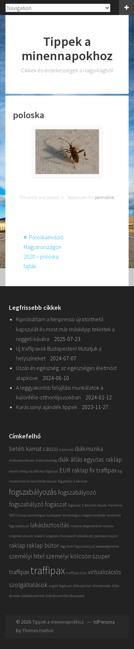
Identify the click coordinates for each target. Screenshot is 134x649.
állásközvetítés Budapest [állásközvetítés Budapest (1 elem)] (65, 595)
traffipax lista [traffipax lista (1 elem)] (76, 573)
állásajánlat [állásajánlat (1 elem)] (82, 585)
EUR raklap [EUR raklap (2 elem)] (73, 470)
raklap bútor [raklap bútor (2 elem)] (42, 545)
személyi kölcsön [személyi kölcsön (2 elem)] (68, 556)
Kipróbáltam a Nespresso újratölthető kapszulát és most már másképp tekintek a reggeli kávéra (65, 329)
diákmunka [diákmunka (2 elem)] (89, 449)
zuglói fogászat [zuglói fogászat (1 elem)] (60, 585)
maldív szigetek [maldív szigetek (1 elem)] (46, 536)
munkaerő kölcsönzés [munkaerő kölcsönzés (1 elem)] (76, 536)
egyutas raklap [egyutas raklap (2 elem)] (103, 459)
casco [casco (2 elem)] (50, 449)
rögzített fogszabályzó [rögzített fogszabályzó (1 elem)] (77, 546)
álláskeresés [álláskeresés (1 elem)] (101, 585)
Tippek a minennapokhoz (67, 48)
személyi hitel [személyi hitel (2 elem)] (27, 556)
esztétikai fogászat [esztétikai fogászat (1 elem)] (43, 471)
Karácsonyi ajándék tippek (46, 406)
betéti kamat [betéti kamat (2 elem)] (25, 449)
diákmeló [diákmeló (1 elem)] (66, 449)
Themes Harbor (38, 630)
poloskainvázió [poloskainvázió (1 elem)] (106, 536)
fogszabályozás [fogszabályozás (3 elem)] (33, 492)
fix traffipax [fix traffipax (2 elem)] (102, 470)
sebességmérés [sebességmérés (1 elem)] (107, 546)
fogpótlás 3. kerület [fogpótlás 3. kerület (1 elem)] (73, 481)
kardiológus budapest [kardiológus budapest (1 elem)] (44, 515)
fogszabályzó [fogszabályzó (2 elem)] (26, 504)
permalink (104, 197)
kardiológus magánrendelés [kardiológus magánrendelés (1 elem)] (84, 515)
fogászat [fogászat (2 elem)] (56, 504)
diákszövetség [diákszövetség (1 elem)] (46, 460)
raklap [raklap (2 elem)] (17, 545)
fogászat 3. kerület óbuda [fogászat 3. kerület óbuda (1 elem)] (87, 505)
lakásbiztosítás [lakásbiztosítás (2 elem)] (49, 525)
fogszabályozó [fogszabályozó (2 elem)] (77, 492)
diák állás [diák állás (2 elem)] (70, 459)
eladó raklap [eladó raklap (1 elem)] (18, 471)
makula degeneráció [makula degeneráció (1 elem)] (86, 526)
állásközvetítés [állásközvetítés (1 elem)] (33, 595)
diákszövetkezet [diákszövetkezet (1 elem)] (21, 460)
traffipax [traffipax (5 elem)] (47, 570)
